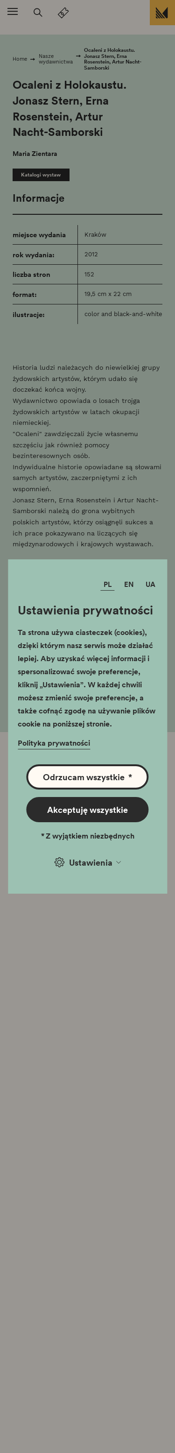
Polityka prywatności (54, 743)
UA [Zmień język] (150, 584)
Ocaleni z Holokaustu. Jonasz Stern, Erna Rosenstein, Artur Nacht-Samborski (112, 59)
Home (20, 59)
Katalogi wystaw (41, 174)
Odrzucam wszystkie (87, 777)
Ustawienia (87, 862)
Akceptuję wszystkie (87, 809)
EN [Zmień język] (129, 584)
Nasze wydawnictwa (56, 59)
